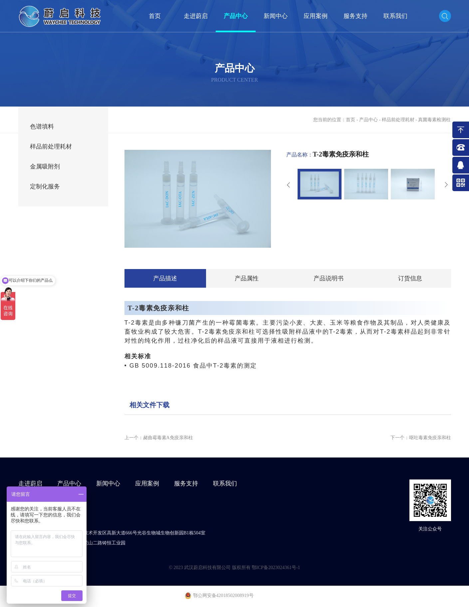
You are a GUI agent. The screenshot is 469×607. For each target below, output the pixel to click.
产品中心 (236, 16)
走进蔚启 (196, 16)
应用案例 (316, 16)
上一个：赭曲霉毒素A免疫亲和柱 (158, 437)
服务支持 (355, 16)
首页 (155, 16)
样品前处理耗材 (398, 119)
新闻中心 (276, 16)
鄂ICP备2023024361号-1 (276, 567)
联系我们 (395, 16)
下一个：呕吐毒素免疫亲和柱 (420, 437)
